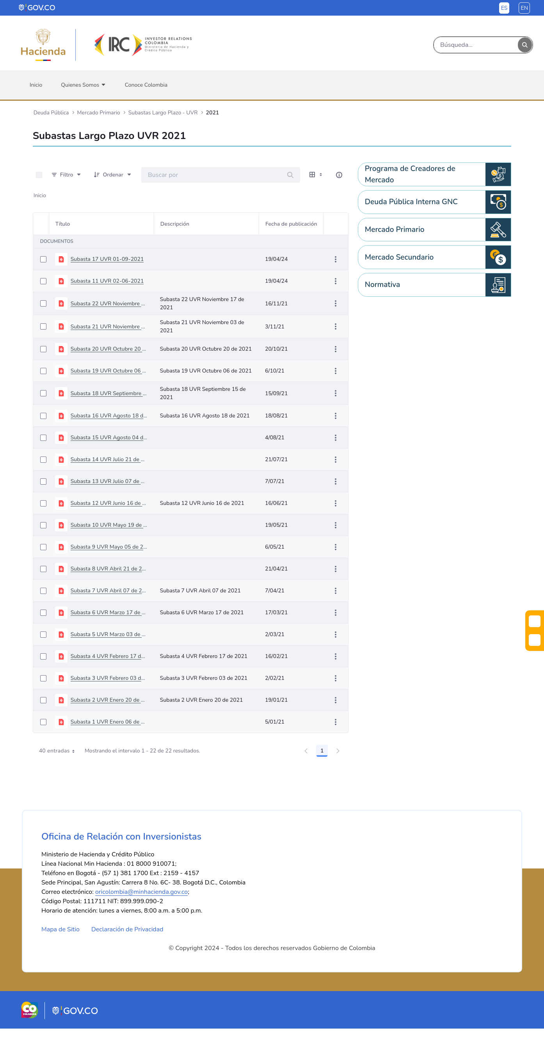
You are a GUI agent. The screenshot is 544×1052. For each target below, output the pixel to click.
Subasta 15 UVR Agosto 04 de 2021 (109, 437)
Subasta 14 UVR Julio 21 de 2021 (109, 459)
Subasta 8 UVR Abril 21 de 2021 (109, 568)
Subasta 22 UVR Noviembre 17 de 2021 (109, 303)
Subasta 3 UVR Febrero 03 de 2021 (109, 678)
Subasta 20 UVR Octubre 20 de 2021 (109, 349)
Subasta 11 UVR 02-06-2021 (107, 281)
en (524, 8)
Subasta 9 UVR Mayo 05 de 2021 (109, 547)
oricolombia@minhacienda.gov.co (141, 915)
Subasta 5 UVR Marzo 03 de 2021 (109, 634)
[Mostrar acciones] (335, 259)
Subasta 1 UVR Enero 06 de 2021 (109, 722)
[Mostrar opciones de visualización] (316, 175)
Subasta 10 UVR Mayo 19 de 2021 (109, 525)
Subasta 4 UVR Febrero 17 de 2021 (109, 656)
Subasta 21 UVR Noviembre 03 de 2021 (109, 326)
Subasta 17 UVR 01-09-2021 (107, 259)
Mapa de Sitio (60, 953)
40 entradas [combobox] (59, 751)
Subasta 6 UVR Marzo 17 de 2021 (109, 612)
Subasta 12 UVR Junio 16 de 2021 (109, 503)
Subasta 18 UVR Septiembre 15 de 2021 (109, 393)
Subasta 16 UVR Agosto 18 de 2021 (109, 415)
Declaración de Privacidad (127, 953)
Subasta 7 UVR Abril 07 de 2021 (109, 590)
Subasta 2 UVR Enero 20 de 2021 (109, 700)
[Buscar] (476, 45)
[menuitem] (36, 85)
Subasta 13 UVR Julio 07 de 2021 (109, 481)
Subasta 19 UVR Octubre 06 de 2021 (109, 370)
